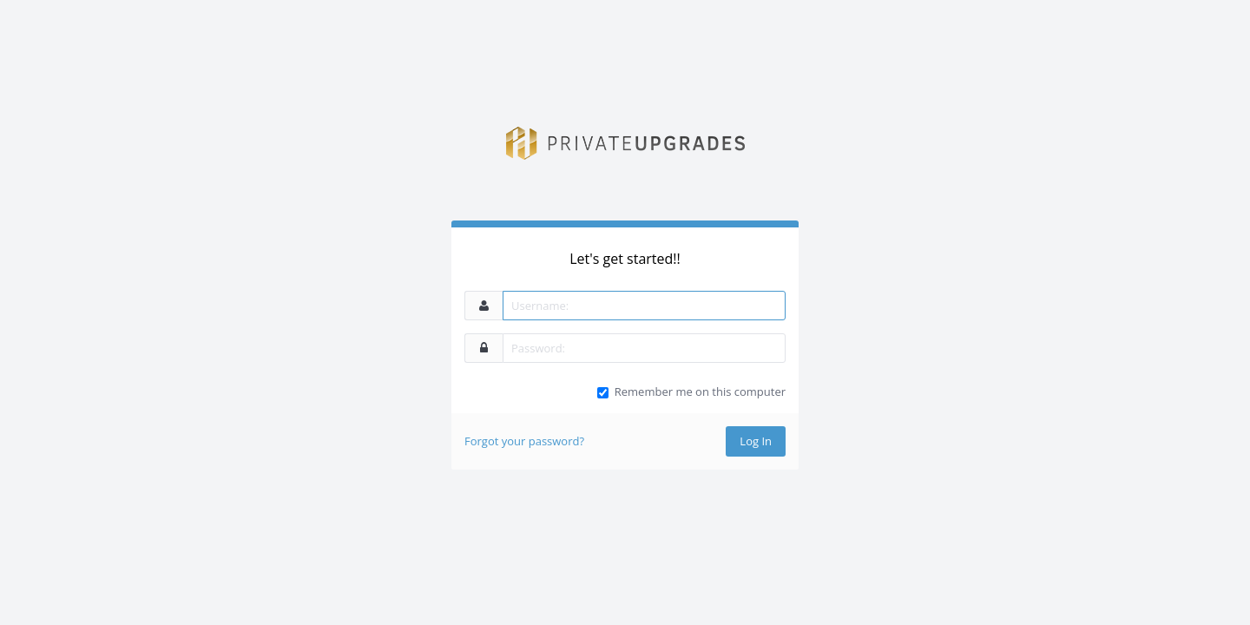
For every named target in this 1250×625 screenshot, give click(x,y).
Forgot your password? (524, 441)
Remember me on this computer (700, 391)
